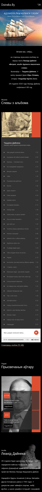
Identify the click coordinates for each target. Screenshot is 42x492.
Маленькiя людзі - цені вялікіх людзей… (19, 272)
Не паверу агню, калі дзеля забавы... (18, 286)
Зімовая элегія (11, 200)
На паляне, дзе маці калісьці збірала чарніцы (20, 262)
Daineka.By (8, 4)
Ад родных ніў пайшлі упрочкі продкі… (18, 157)
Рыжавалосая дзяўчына (14, 181)
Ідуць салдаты (11, 190)
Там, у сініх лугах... (12, 296)
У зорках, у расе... (12, 267)
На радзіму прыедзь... (13, 205)
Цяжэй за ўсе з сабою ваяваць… (17, 238)
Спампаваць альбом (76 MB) (12, 334)
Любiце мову (10, 210)
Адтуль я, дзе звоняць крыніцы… (17, 310)
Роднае (9, 257)
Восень (9, 186)
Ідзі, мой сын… (11, 224)
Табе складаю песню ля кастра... (17, 253)
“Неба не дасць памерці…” (12, 409)
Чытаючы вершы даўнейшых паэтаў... (18, 229)
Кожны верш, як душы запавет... (16, 214)
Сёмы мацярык (11, 195)
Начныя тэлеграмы (12, 233)
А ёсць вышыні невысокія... (15, 281)
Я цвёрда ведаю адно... (14, 248)
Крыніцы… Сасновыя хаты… (15, 162)
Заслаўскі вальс (12, 300)
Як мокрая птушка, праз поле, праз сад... (19, 276)
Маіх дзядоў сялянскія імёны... (16, 152)
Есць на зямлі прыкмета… (15, 219)
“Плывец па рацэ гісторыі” (12, 390)
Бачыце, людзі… (12, 315)
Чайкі (8, 176)
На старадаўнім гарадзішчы (15, 167)
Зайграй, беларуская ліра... (15, 291)
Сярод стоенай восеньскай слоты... (17, 305)
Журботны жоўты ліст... (14, 243)
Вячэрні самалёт (12, 171)
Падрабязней (8, 396)
